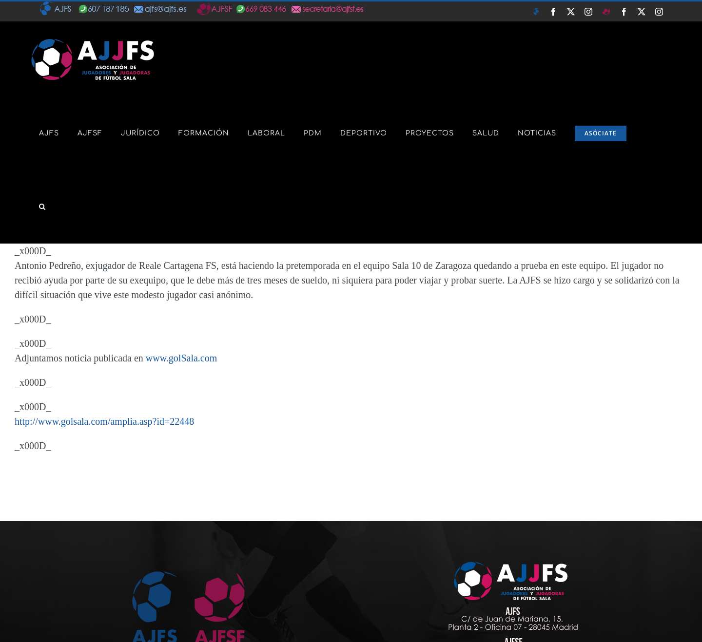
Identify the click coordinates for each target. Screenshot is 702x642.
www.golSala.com (181, 358)
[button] (42, 206)
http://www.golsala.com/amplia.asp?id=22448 (104, 421)
